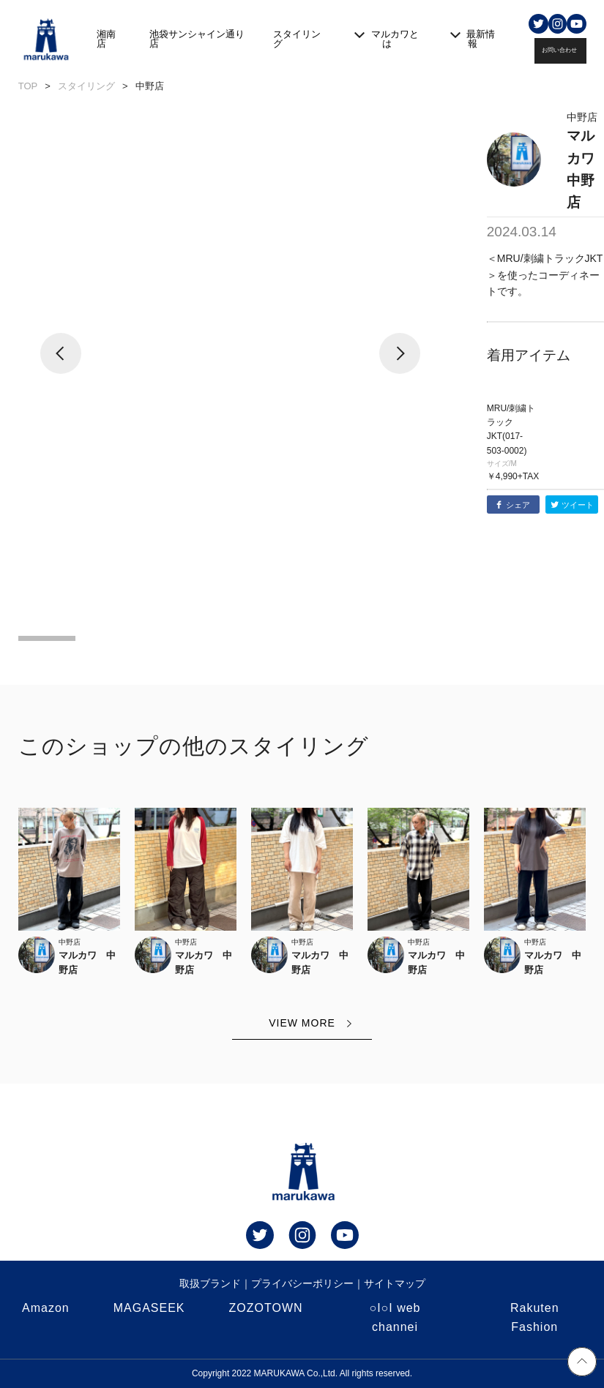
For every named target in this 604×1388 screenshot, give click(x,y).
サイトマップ (394, 1283)
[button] (61, 365)
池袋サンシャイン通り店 (197, 39)
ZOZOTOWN (266, 1308)
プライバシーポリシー (302, 1283)
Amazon (46, 1308)
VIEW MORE (302, 1023)
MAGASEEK (149, 1308)
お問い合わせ (559, 50)
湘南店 (106, 39)
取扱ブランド (210, 1283)
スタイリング (297, 39)
